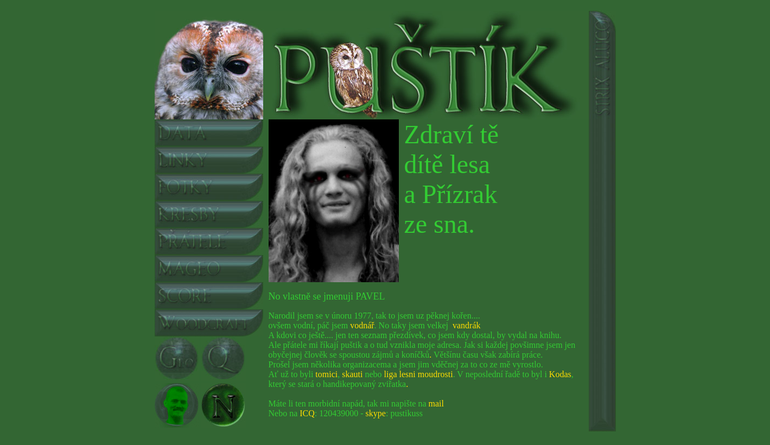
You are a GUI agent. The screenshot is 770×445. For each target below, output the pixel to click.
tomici (326, 374)
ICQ (307, 413)
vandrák (467, 325)
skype (376, 413)
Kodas (560, 374)
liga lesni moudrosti (418, 374)
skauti (352, 374)
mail (436, 403)
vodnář (362, 325)
